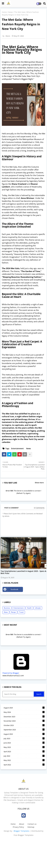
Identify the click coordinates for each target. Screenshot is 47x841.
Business (7, 608)
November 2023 (24, 721)
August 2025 (24, 708)
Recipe (13, 612)
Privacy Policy (18, 827)
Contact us (32, 824)
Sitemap (30, 827)
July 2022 (24, 756)
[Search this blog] (18, 694)
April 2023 (24, 751)
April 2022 (24, 765)
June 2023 (24, 743)
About (21, 824)
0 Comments (39, 508)
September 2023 (24, 729)
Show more (39, 482)
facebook (14, 589)
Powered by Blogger (21, 671)
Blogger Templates (21, 831)
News (10, 12)
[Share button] (30, 454)
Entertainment (17, 448)
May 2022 (24, 760)
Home (4, 12)
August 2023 (24, 734)
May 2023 (24, 747)
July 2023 (24, 738)
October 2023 (24, 725)
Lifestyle (38, 608)
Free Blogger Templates (23, 835)
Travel (21, 612)
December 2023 (24, 716)
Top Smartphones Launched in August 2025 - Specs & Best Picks (23, 572)
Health (29, 608)
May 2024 (24, 712)
